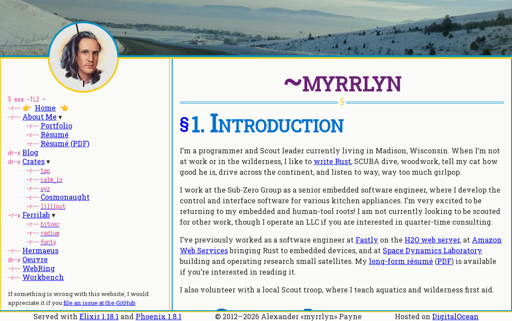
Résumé (55, 134)
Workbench (43, 277)
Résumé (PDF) (65, 143)
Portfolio (56, 125)
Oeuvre (35, 259)
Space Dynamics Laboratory (432, 250)
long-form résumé (401, 261)
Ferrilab (36, 214)
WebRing (38, 268)
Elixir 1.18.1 (99, 316)
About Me (39, 116)
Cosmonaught (65, 197)
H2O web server (432, 239)
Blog (30, 152)
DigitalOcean (455, 316)
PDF (444, 261)
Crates (33, 161)
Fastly (366, 239)
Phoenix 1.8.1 (159, 316)
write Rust (332, 161)
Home (45, 107)
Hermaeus (40, 250)
